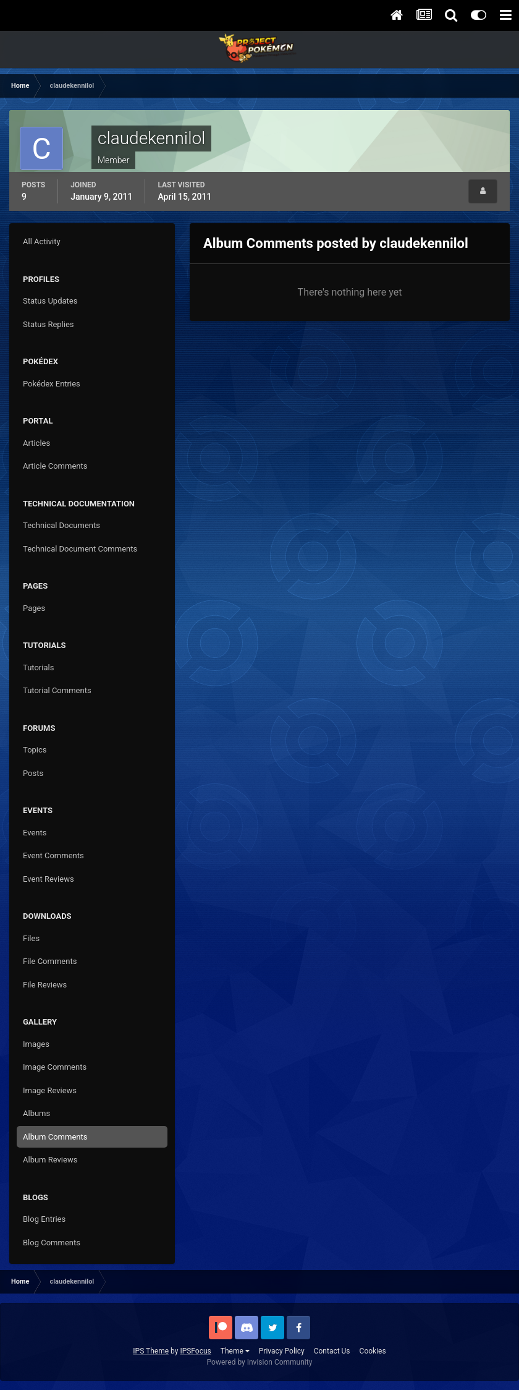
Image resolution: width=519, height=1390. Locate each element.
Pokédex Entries (51, 383)
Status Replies (48, 324)
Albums (36, 1113)
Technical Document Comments (80, 548)
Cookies (373, 1351)
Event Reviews (48, 879)
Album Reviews (50, 1159)
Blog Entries (44, 1219)
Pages (34, 608)
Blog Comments (51, 1242)
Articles (36, 443)
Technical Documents (61, 525)
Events (34, 832)
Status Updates (50, 300)
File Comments (50, 961)
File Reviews (45, 984)
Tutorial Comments (57, 690)
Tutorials (38, 667)
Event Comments (53, 855)
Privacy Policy (282, 1351)
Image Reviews (50, 1090)
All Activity (42, 241)
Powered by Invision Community (260, 1362)
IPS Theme (151, 1351)
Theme (235, 1351)
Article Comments (55, 466)
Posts (33, 773)
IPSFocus (195, 1351)
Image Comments (54, 1067)
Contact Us (332, 1351)
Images (36, 1044)
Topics (35, 749)
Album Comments (55, 1136)
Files (31, 938)
